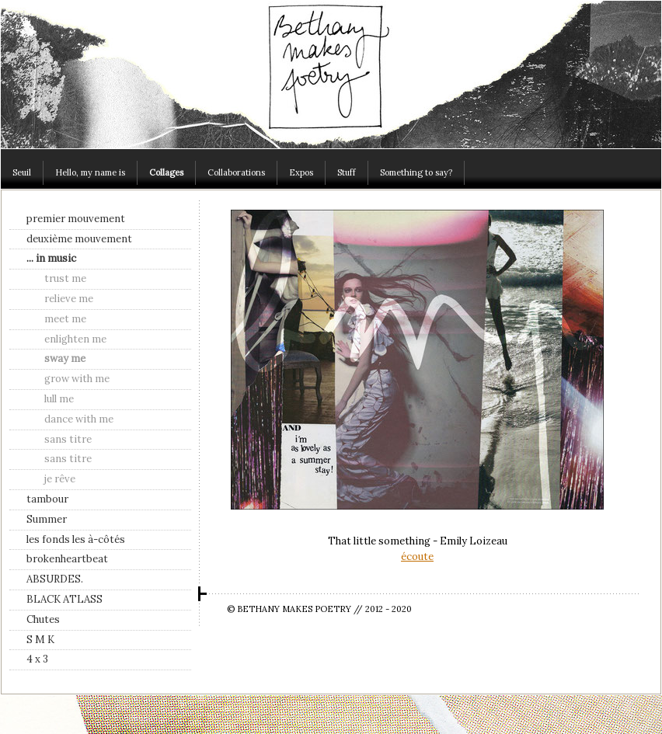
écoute (417, 556)
